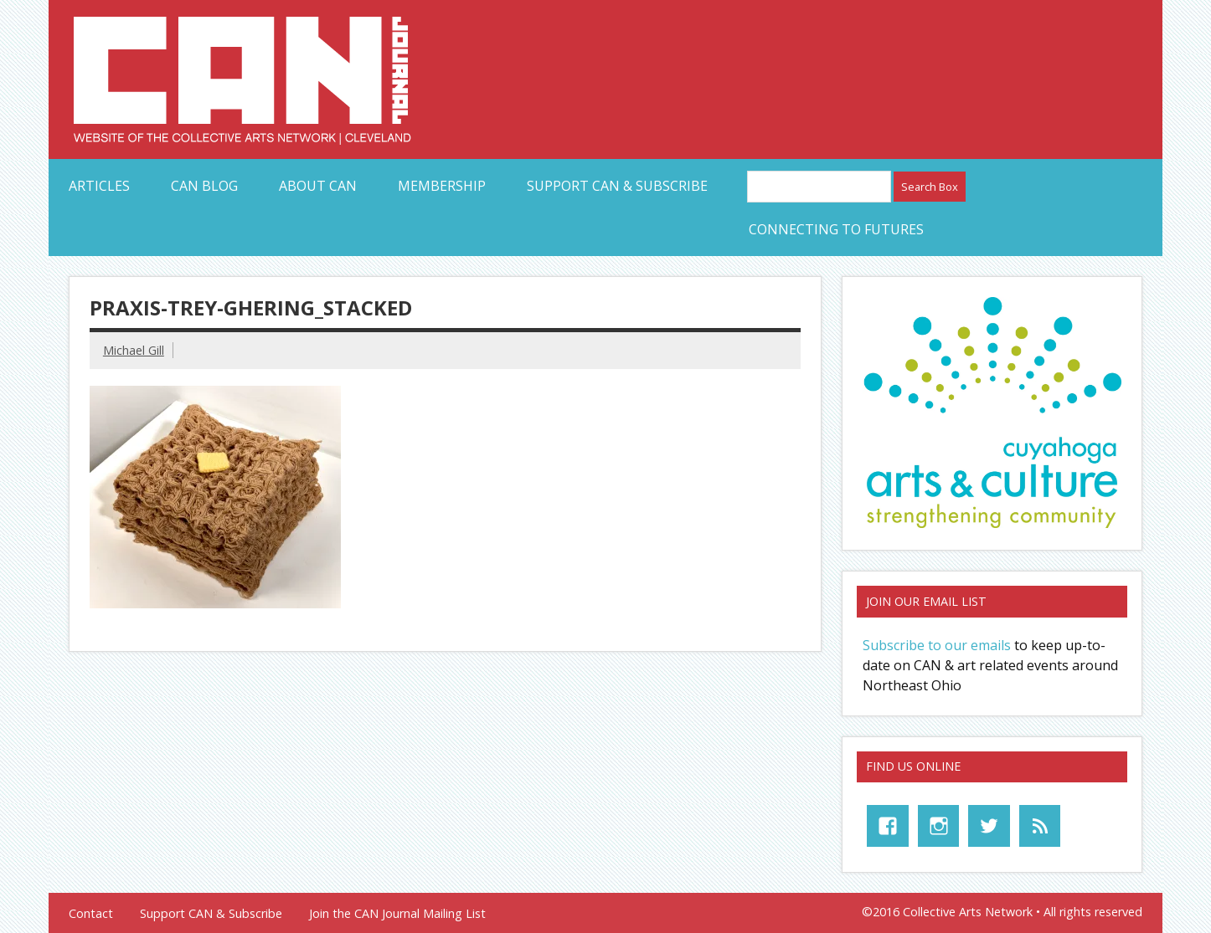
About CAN (318, 186)
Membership (442, 186)
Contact (91, 914)
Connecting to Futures (836, 229)
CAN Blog (204, 186)
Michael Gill (133, 350)
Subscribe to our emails (937, 645)
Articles (99, 186)
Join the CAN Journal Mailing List (397, 914)
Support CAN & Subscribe (617, 186)
